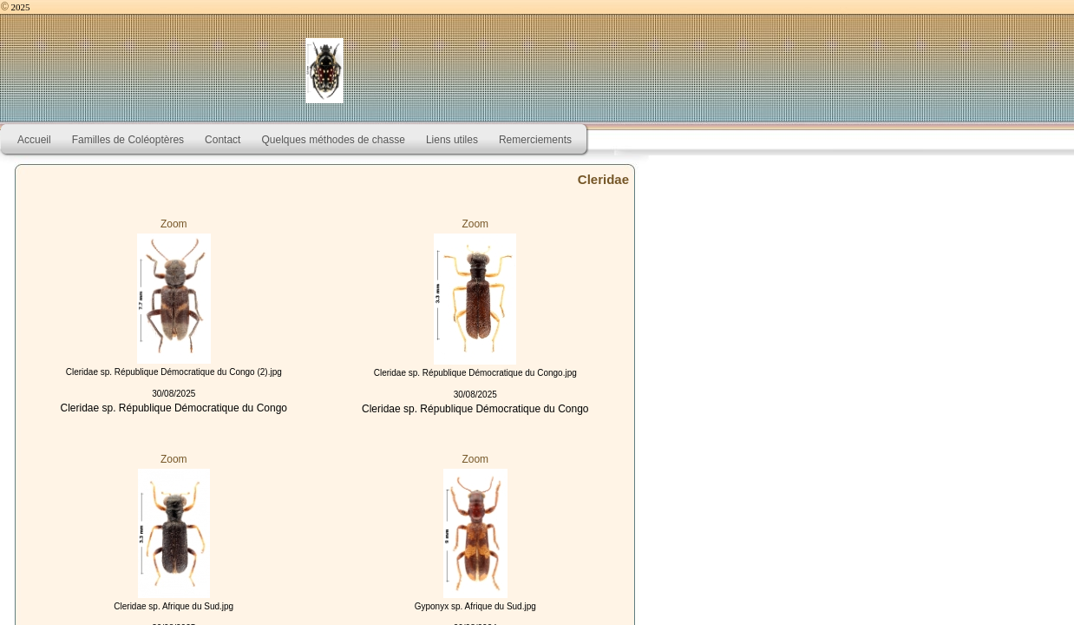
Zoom (173, 224)
